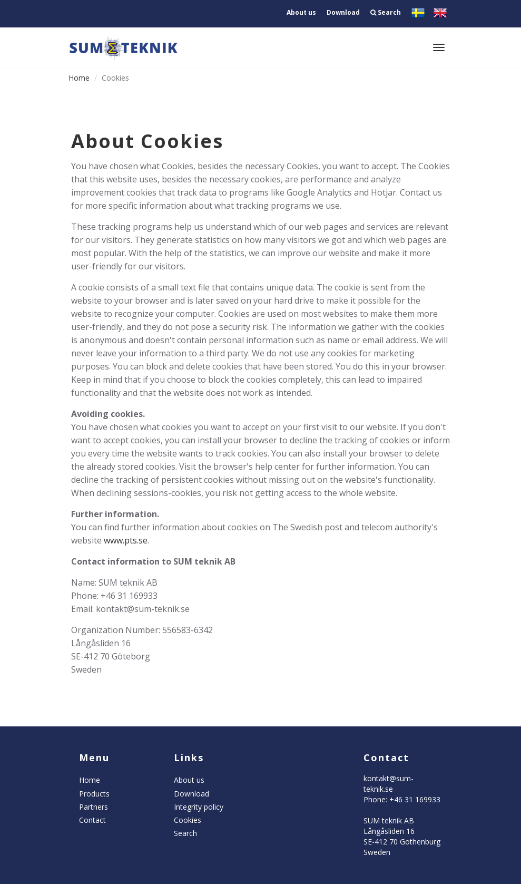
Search (385, 12)
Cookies (187, 820)
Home (79, 78)
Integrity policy (198, 807)
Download (343, 12)
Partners (93, 807)
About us (301, 12)
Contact (92, 820)
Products (94, 794)
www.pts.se (126, 540)
